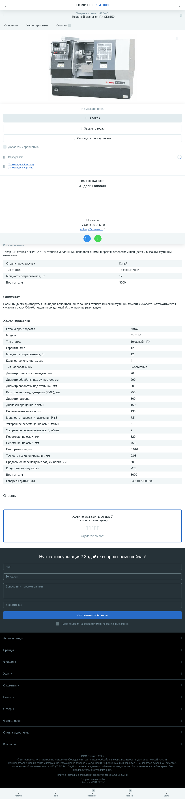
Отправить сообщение (92, 615)
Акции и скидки (92, 638)
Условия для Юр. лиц (20, 167)
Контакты (92, 744)
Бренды (92, 650)
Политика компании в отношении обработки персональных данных (92, 774)
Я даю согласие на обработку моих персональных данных (95, 623)
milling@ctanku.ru (91, 229)
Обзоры (92, 709)
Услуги (92, 673)
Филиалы (92, 661)
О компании (92, 685)
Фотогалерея (92, 720)
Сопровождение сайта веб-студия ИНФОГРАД (92, 780)
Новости (92, 697)
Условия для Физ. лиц (21, 164)
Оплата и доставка (92, 732)
